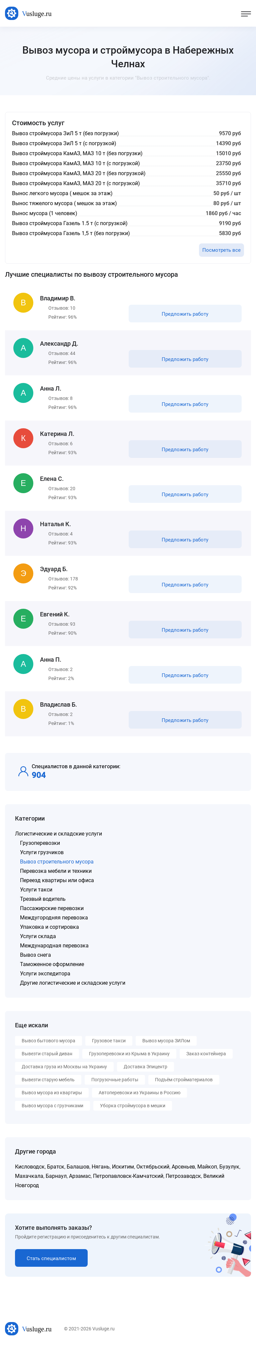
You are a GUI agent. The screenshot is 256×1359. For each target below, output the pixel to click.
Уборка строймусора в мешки (132, 1117)
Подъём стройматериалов (184, 1091)
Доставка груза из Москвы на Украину (64, 1078)
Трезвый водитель (43, 910)
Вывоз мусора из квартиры (52, 1104)
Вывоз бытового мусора (48, 1052)
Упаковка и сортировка (49, 938)
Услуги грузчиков (42, 864)
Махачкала (29, 1188)
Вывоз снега (35, 966)
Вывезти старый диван (47, 1065)
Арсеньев (183, 1178)
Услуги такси (36, 901)
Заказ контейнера (206, 1065)
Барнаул (56, 1188)
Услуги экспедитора (45, 985)
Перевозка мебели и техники (56, 882)
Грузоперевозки (40, 854)
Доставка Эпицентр (145, 1078)
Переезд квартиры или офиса (57, 892)
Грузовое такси (109, 1052)
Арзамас (80, 1188)
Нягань (101, 1178)
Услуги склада (38, 948)
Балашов (78, 1178)
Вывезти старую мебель (48, 1091)
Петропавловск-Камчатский (128, 1188)
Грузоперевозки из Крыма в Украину (129, 1065)
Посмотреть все (221, 250)
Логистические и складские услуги (58, 845)
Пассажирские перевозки (52, 920)
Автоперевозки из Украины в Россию (139, 1104)
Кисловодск (30, 1178)
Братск (55, 1178)
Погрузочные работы (114, 1091)
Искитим (123, 1178)
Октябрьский (152, 1178)
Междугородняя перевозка (54, 929)
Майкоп (207, 1178)
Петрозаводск (183, 1188)
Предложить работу (184, 315)
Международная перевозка (54, 957)
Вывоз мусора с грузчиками (52, 1117)
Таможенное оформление (52, 976)
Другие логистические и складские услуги (72, 994)
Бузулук (229, 1178)
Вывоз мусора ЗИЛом (166, 1052)
